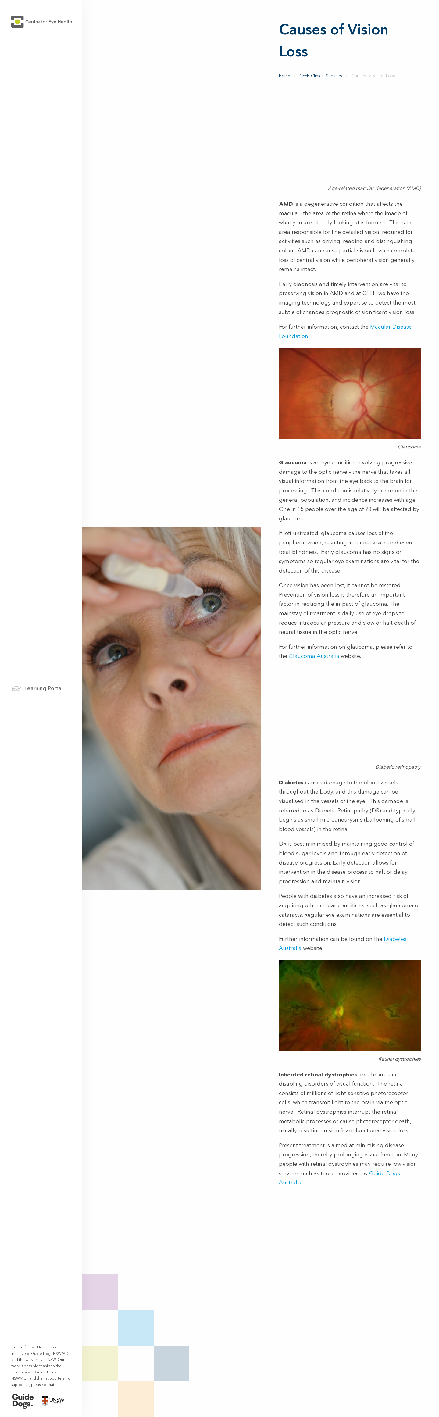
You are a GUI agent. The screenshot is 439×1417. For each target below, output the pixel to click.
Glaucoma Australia (314, 656)
